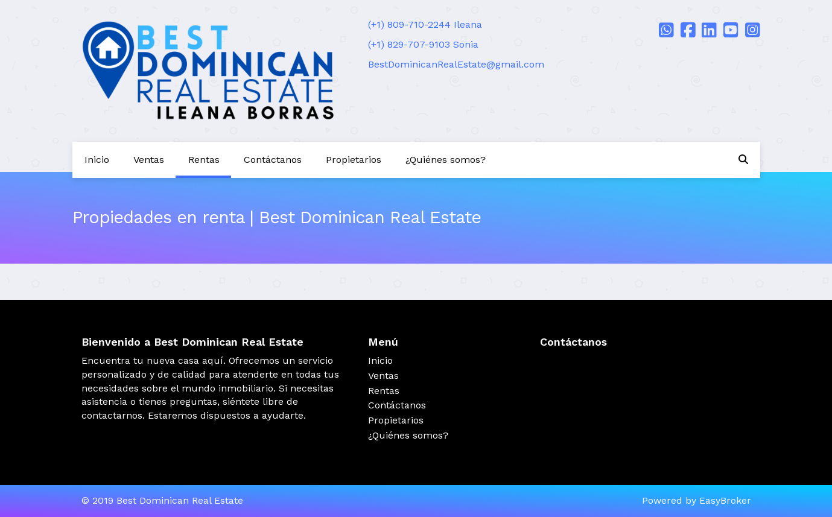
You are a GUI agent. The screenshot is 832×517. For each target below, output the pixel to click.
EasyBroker (725, 500)
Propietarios (353, 159)
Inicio (96, 159)
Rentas (204, 159)
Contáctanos (273, 159)
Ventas (148, 159)
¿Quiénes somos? (445, 159)
